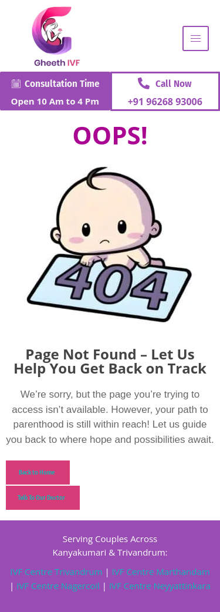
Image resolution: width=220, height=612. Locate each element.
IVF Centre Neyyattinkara (159, 585)
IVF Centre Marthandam (161, 571)
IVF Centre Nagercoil (58, 585)
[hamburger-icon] (195, 38)
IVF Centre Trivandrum (56, 571)
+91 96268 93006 (165, 101)
